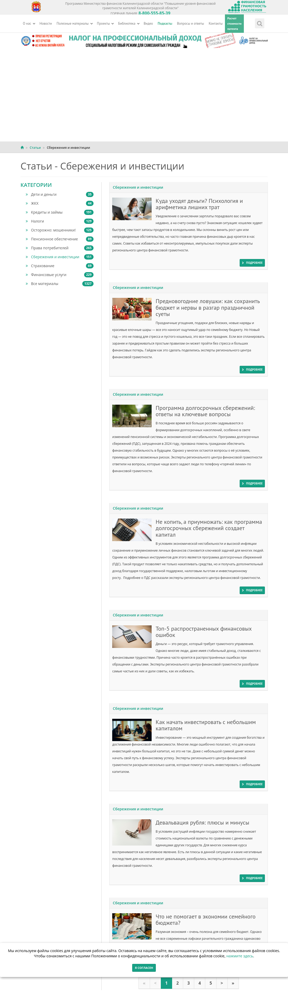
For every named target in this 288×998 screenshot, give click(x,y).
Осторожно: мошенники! (60, 230)
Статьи (35, 147)
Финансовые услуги (60, 274)
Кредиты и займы (60, 212)
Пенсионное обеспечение (60, 239)
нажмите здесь (239, 955)
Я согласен (144, 968)
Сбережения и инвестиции (60, 257)
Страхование (60, 265)
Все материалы (60, 283)
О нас (29, 23)
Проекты (105, 23)
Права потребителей (60, 248)
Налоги (60, 221)
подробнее (252, 263)
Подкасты (165, 23)
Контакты (216, 23)
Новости (45, 23)
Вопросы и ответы (190, 23)
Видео (148, 23)
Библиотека (129, 23)
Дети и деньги (60, 194)
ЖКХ (60, 203)
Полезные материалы (74, 23)
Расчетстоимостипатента (234, 23)
